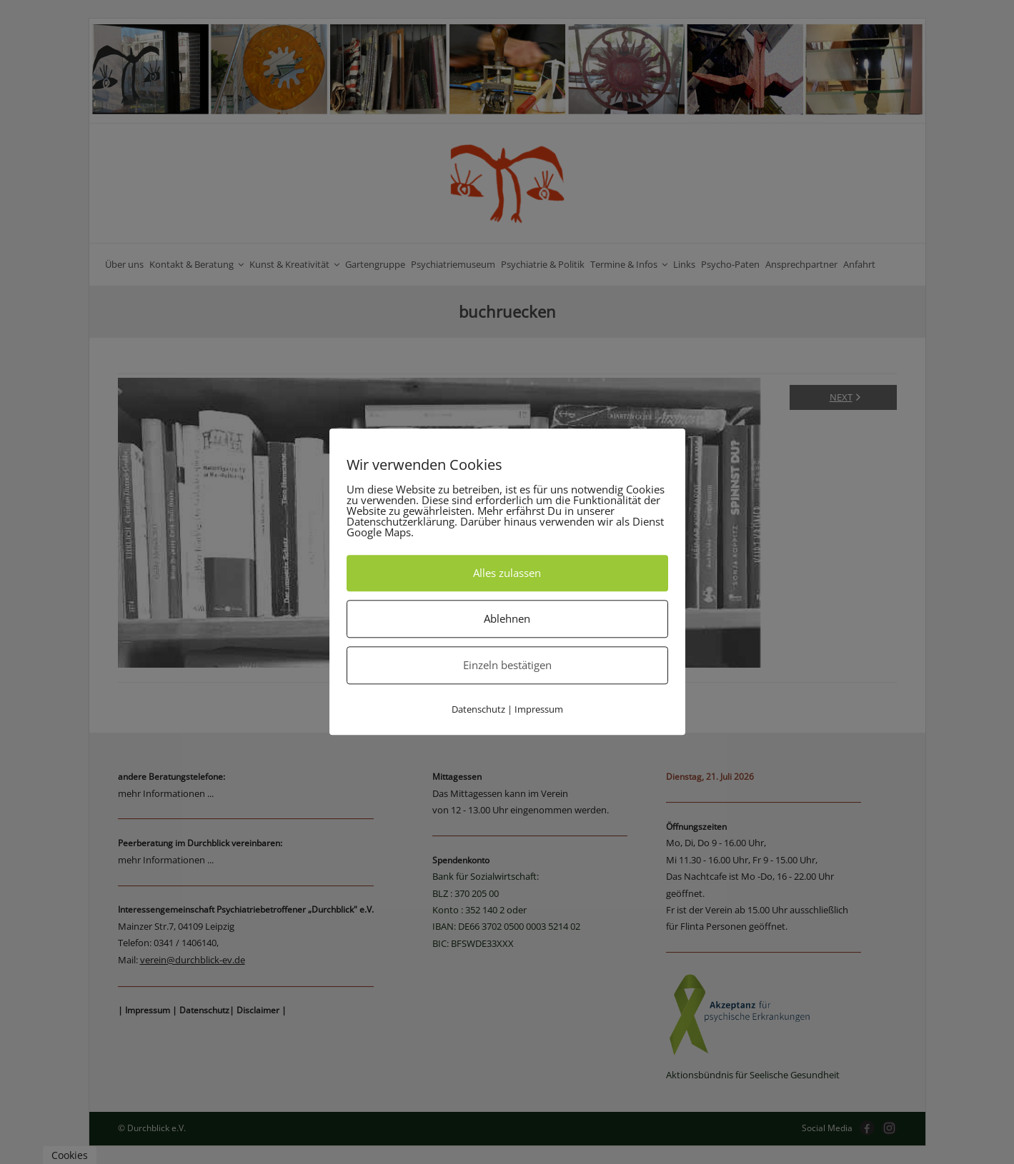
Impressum (539, 709)
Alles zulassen (507, 573)
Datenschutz (478, 709)
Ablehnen (507, 618)
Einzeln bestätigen (507, 665)
